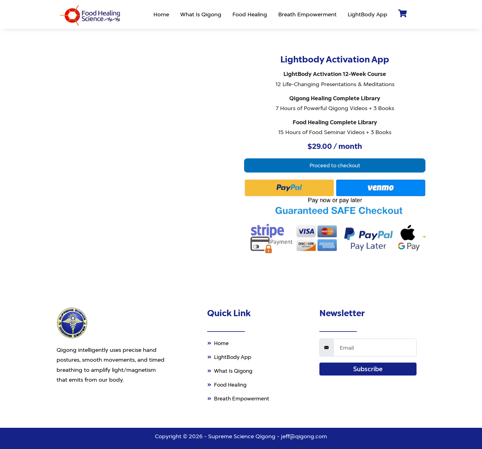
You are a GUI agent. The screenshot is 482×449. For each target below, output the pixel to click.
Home (162, 14)
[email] (375, 344)
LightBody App (369, 14)
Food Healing (251, 14)
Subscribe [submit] (367, 365)
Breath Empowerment (308, 14)
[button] (334, 165)
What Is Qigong (202, 14)
